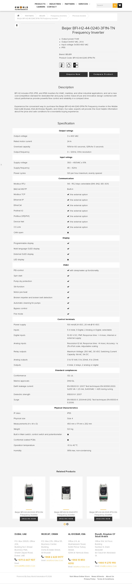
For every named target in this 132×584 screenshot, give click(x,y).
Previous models (79, 16)
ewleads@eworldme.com (25, 566)
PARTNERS (70, 4)
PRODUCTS (40, 4)
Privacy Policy (89, 579)
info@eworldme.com (54, 560)
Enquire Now (73, 74)
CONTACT (52, 7)
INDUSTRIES (55, 4)
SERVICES (83, 4)
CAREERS (40, 7)
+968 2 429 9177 (53, 557)
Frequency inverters (59, 16)
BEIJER (42, 16)
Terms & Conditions (105, 579)
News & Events (98, 576)
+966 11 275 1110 (107, 563)
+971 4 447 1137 (26, 560)
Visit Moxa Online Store (80, 576)
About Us (110, 576)
